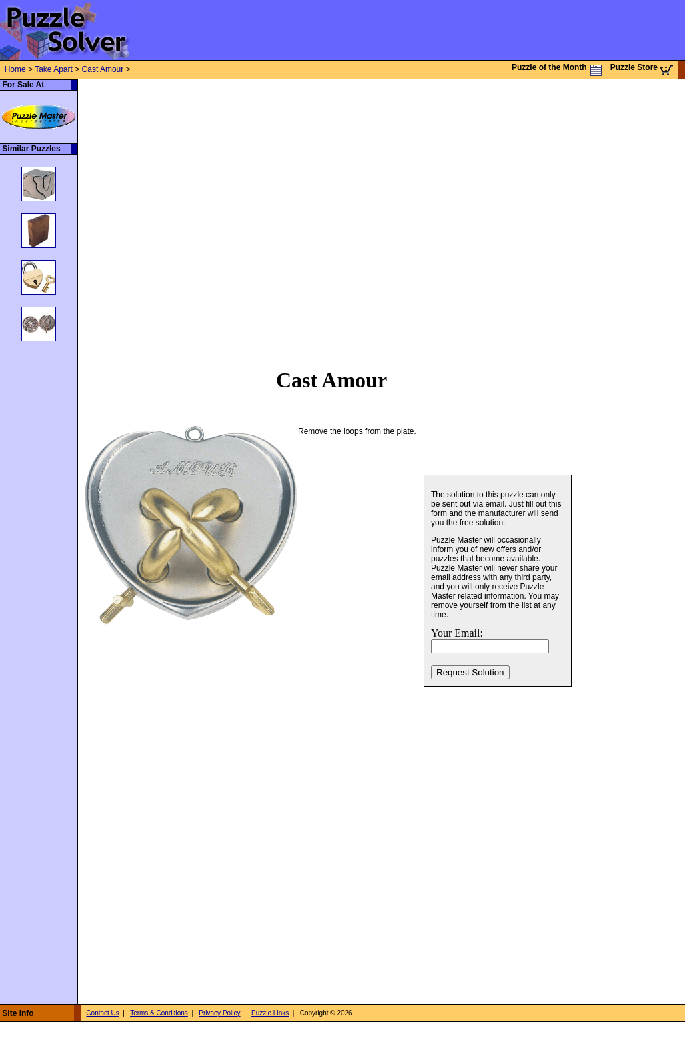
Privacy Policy (219, 1013)
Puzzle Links (270, 1013)
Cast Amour (103, 69)
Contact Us (102, 1013)
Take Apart (54, 69)
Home (15, 69)
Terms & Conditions (159, 1013)
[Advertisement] (137, 216)
